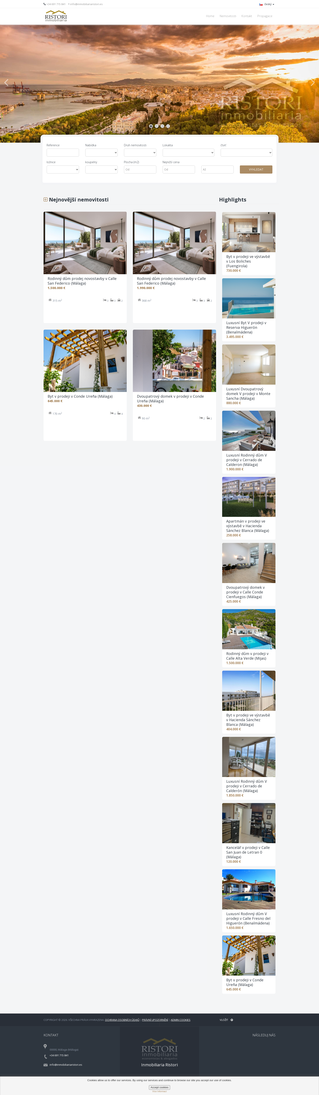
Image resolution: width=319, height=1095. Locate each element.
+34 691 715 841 (56, 4)
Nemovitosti (228, 16)
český (266, 4)
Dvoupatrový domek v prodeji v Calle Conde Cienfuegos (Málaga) (245, 592)
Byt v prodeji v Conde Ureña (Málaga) (244, 982)
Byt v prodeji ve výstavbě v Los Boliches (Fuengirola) (248, 261)
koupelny (91, 162)
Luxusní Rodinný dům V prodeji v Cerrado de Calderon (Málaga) (246, 460)
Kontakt (246, 16)
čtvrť (223, 145)
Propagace (264, 16)
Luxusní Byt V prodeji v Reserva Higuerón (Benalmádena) (246, 327)
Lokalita (168, 145)
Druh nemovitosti (135, 145)
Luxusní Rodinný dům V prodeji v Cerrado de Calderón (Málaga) (246, 786)
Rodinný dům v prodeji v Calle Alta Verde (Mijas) (247, 656)
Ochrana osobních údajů (122, 1020)
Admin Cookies (180, 1020)
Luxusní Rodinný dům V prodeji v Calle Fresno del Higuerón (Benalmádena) (248, 918)
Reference (53, 145)
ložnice (51, 162)
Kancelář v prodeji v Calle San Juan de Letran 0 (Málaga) (248, 852)
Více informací (159, 1091)
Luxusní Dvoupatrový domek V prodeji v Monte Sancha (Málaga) (248, 393)
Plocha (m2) (131, 162)
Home (210, 16)
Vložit (226, 1020)
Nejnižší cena (171, 162)
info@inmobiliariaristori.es (86, 4)
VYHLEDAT (256, 169)
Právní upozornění (155, 1020)
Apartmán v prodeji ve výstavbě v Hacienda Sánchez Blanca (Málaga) (247, 526)
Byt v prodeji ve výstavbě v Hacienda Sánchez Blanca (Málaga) (248, 720)
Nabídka (90, 145)
